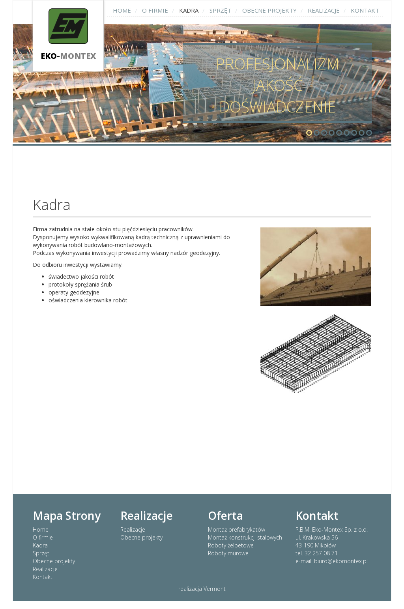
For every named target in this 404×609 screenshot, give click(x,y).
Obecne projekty (269, 10)
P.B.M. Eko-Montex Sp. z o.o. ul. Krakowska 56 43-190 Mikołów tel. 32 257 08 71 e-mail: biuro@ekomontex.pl (332, 545)
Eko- (68, 56)
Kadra (188, 10)
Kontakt (365, 10)
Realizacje (324, 10)
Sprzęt (220, 10)
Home (122, 10)
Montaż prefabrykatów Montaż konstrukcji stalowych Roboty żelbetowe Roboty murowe (245, 541)
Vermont (215, 588)
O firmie (155, 10)
